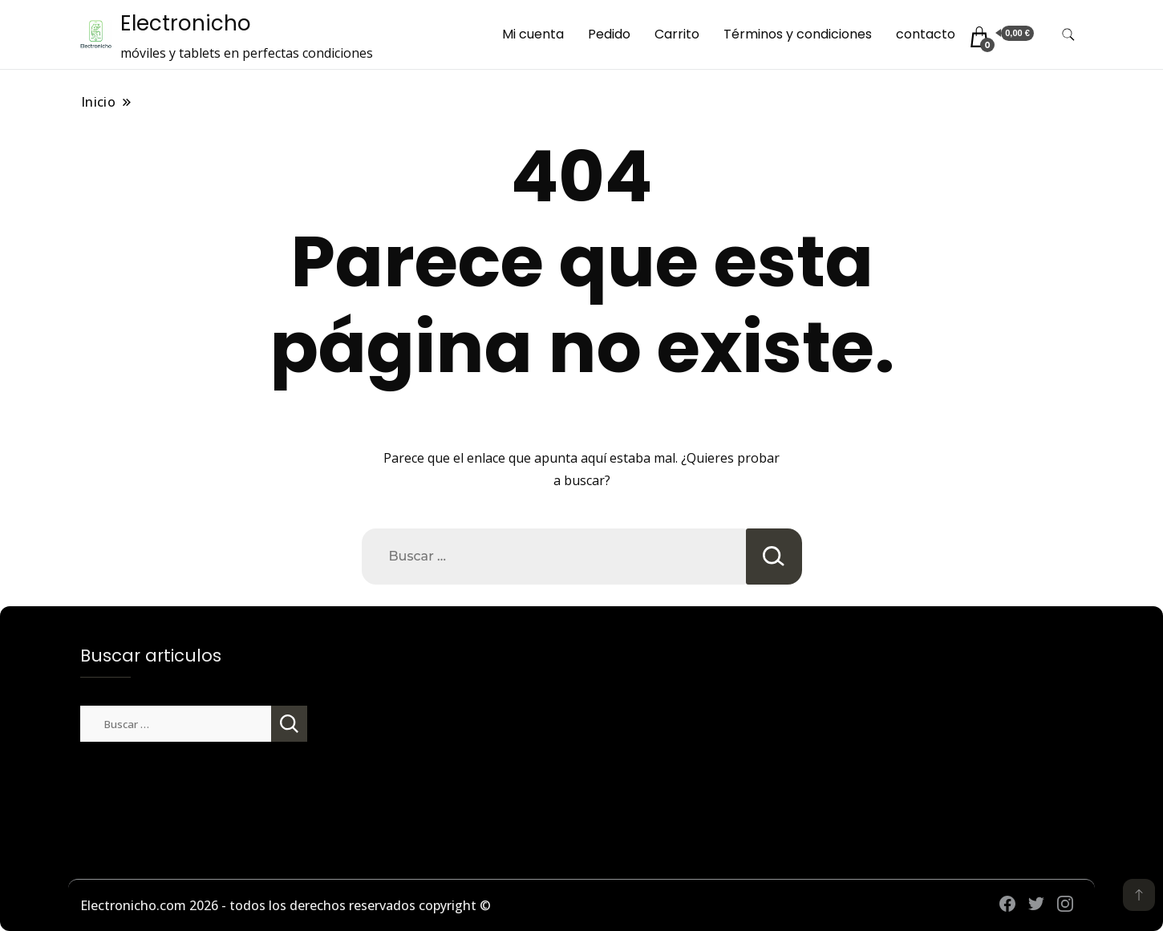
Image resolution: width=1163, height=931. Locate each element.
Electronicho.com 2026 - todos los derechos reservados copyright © (285, 905)
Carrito (676, 34)
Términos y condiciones (797, 34)
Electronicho (185, 23)
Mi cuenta (533, 34)
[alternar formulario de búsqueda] (1068, 35)
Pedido (609, 34)
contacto (925, 34)
